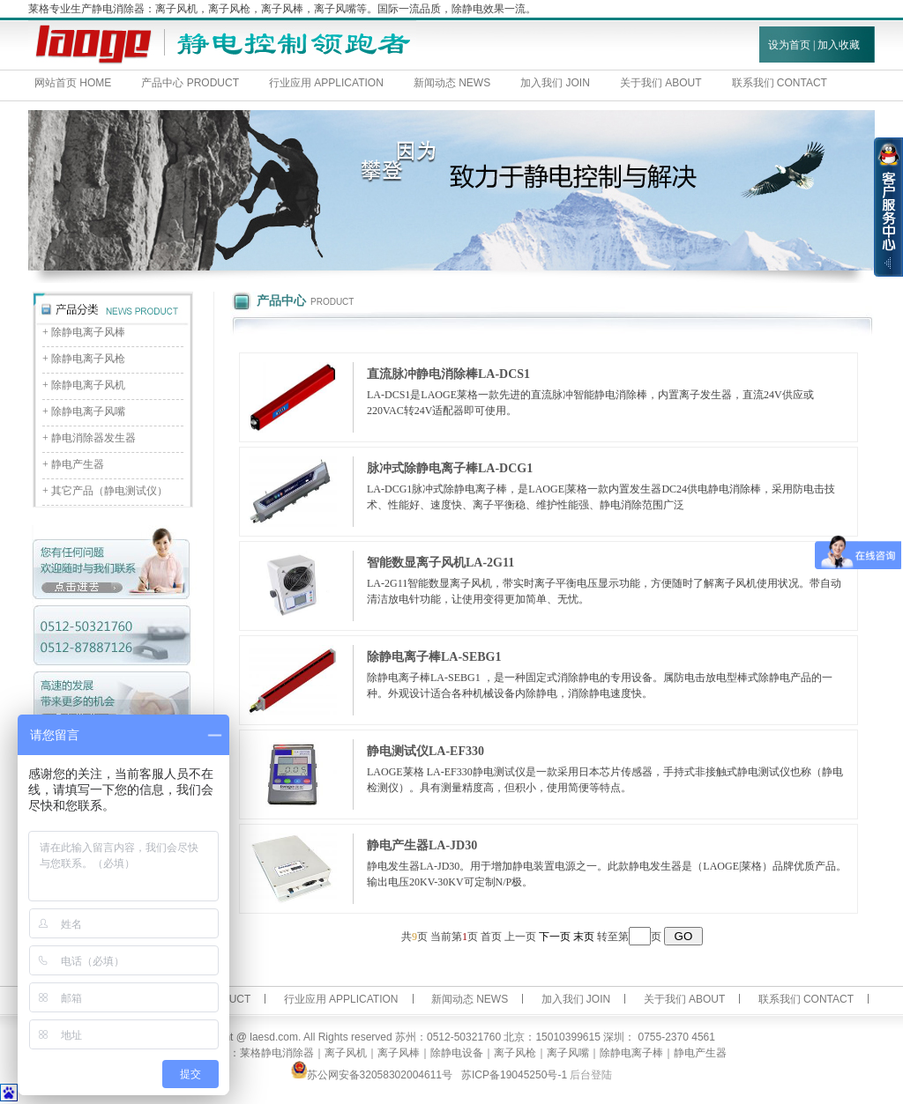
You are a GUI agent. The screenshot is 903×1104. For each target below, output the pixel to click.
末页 (583, 936)
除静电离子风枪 (88, 358)
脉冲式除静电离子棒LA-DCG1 (450, 468)
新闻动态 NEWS (452, 83)
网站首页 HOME (72, 83)
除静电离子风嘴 (88, 411)
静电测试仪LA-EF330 (425, 751)
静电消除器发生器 (93, 438)
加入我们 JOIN (555, 83)
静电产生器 (77, 464)
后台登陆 (591, 1075)
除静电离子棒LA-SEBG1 (434, 656)
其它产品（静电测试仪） (109, 491)
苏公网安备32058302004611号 (371, 1075)
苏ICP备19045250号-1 (514, 1075)
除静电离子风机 (88, 385)
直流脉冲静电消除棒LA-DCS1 (448, 374)
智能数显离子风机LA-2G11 (440, 562)
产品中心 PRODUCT (190, 83)
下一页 (555, 936)
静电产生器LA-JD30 (422, 845)
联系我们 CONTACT (806, 999)
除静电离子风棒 (88, 332)
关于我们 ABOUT (661, 83)
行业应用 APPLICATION (326, 83)
